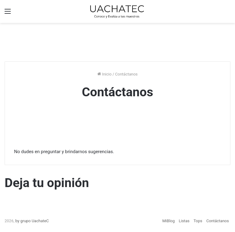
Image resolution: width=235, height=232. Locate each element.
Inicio (104, 74)
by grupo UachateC (32, 221)
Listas (184, 221)
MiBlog (168, 221)
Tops (197, 221)
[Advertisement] (117, 41)
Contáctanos (217, 221)
